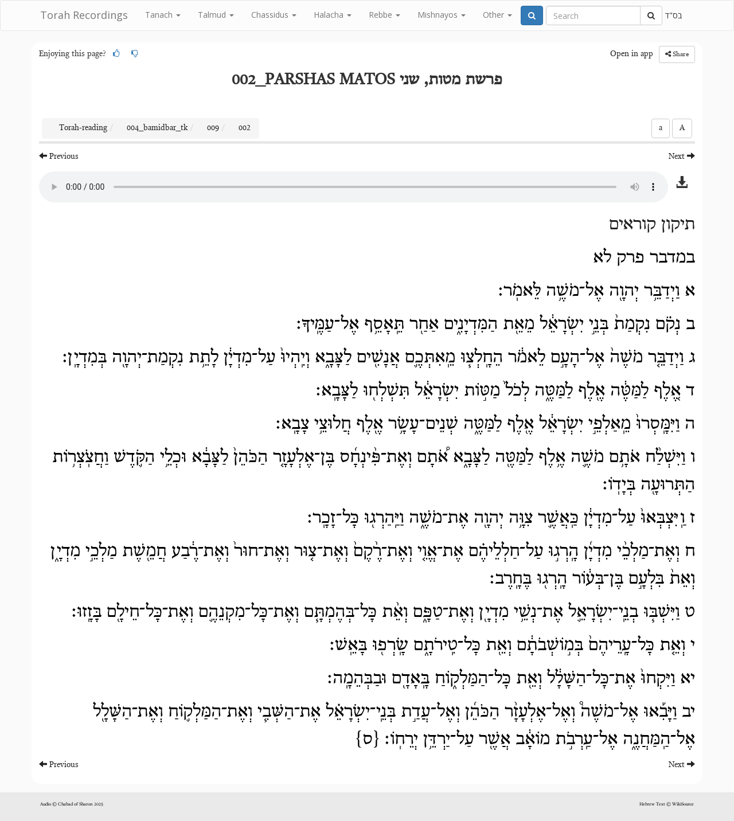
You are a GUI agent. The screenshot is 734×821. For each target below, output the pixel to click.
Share (677, 54)
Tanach (163, 14)
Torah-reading (83, 128)
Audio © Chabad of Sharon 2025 (71, 804)
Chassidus (273, 14)
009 (213, 128)
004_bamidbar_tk (157, 128)
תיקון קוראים (652, 225)
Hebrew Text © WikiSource (666, 804)
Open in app (631, 54)
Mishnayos (441, 14)
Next (682, 156)
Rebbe (384, 14)
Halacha (333, 14)
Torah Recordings (84, 15)
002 (245, 128)
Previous (59, 156)
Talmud (216, 14)
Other (497, 14)
